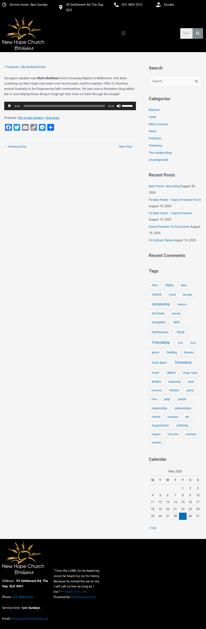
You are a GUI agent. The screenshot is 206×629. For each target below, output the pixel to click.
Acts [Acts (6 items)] (155, 285)
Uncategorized (158, 160)
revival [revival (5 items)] (156, 416)
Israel (152, 117)
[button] (123, 33)
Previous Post (15, 146)
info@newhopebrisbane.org (29, 618)
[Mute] (119, 106)
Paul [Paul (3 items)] (154, 399)
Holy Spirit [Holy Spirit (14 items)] (159, 363)
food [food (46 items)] (180, 332)
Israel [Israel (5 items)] (155, 372)
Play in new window (30, 117)
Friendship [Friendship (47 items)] (161, 342)
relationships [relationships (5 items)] (182, 408)
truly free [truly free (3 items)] (173, 434)
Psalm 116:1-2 (73, 591)
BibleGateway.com (83, 597)
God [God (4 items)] (192, 342)
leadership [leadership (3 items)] (174, 381)
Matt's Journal (158, 124)
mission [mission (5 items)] (174, 390)
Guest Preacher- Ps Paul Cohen (169, 226)
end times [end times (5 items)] (158, 313)
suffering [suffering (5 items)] (182, 425)
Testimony (155, 145)
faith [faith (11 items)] (176, 322)
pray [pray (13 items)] (167, 399)
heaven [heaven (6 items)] (189, 352)
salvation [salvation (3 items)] (172, 416)
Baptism (154, 109)
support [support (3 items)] (156, 434)
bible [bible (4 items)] (184, 285)
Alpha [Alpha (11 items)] (169, 285)
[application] (70, 106)
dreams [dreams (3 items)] (182, 304)
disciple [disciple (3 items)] (187, 294)
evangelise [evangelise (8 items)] (158, 322)
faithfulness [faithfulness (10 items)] (160, 332)
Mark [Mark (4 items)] (191, 381)
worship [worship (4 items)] (156, 442)
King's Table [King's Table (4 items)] (190, 372)
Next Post (127, 146)
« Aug (152, 528)
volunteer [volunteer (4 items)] (190, 434)
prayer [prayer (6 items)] (182, 399)
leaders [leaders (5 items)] (156, 381)
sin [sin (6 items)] (187, 416)
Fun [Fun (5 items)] (180, 342)
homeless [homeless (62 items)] (183, 362)
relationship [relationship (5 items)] (159, 408)
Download (52, 117)
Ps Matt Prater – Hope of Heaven (170, 213)
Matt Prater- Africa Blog (164, 186)
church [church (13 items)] (156, 294)
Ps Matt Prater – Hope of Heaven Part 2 (175, 199)
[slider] (64, 106)
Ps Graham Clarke (160, 240)
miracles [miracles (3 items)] (157, 390)
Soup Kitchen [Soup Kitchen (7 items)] (160, 425)
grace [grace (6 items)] (155, 352)
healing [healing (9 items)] (172, 352)
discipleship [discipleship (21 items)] (161, 304)
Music (153, 131)
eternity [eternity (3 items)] (176, 313)
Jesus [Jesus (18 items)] (171, 373)
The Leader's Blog (160, 152)
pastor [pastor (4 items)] (190, 390)
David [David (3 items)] (172, 294)
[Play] (10, 106)
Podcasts (12, 67)
